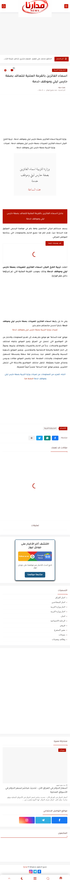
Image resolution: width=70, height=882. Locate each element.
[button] (55, 438)
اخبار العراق (60, 597)
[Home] (60, 878)
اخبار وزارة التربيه (58, 611)
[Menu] (34, 878)
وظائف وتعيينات (58, 639)
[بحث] (4, 6)
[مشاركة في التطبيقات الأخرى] (31, 438)
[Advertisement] (35, 33)
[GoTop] (9, 878)
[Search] (48, 878)
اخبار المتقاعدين (58, 602)
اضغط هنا (29, 379)
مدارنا (25, 867)
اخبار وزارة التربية (60, 70)
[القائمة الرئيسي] (66, 6)
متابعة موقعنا (35, 575)
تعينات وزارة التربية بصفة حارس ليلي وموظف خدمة (35, 330)
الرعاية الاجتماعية (58, 621)
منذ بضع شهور (60, 785)
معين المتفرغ (59, 630)
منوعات (62, 635)
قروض (62, 625)
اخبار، (63, 616)
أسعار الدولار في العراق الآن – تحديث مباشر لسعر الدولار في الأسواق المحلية (36, 790)
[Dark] (22, 878)
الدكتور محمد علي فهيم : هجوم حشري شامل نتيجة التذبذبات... (27, 59)
